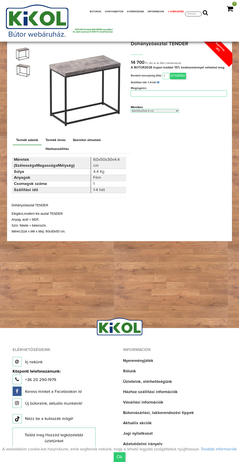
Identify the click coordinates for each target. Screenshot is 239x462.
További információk (219, 449)
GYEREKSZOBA (135, 11)
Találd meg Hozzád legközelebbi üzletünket (54, 438)
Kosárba (178, 75)
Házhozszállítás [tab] (57, 149)
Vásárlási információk (143, 402)
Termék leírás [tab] (56, 140)
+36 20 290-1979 (37, 376)
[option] (23, 54)
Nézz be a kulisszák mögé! (43, 419)
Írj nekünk (28, 361)
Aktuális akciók (137, 423)
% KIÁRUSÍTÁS (176, 11)
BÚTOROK (95, 11)
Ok (119, 457)
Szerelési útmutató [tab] (87, 140)
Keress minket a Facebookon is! (47, 391)
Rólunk (129, 371)
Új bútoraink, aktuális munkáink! (47, 403)
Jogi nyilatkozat (138, 434)
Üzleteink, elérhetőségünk (147, 382)
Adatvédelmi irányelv (142, 444)
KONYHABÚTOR (114, 11)
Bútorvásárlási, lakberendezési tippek (158, 413)
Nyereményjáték (138, 361)
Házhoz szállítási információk (150, 392)
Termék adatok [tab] (27, 140)
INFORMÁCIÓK (156, 11)
